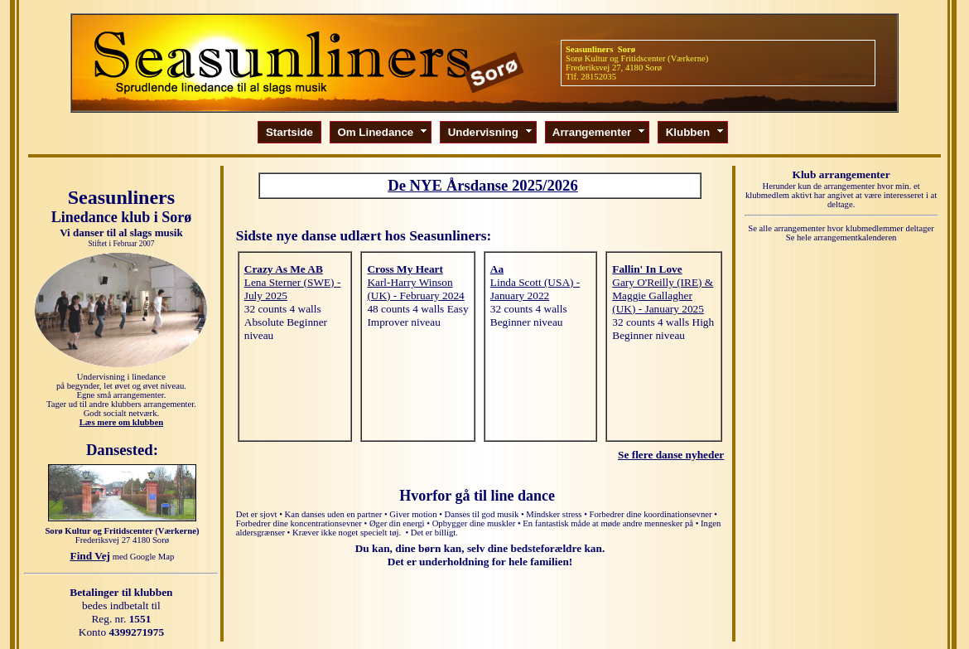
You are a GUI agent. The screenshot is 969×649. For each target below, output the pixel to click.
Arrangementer (599, 132)
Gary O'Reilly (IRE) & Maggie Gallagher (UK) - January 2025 (662, 295)
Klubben (695, 132)
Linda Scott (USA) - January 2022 (535, 289)
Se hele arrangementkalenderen (841, 237)
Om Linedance (383, 132)
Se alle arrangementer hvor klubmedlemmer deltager (841, 228)
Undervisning (491, 132)
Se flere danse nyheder (671, 454)
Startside (289, 132)
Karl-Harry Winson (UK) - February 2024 (415, 289)
